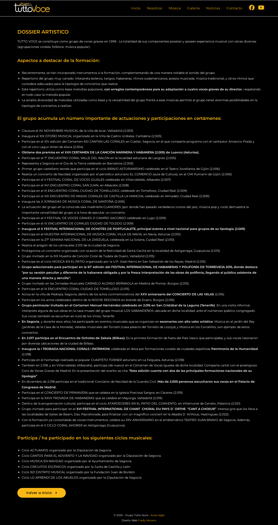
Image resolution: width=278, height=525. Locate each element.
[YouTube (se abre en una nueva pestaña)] (261, 7)
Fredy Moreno (147, 520)
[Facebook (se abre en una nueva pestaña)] (251, 7)
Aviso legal (157, 515)
